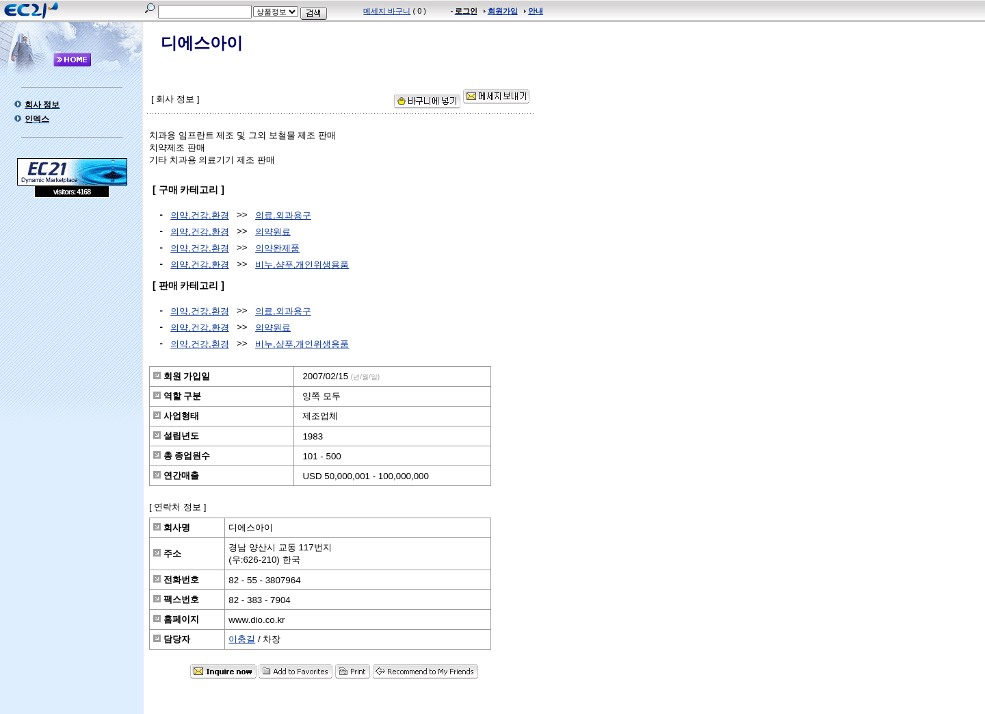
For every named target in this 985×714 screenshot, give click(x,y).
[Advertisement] (71, 297)
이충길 (241, 639)
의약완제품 (277, 248)
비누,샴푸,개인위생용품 (302, 264)
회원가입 (503, 11)
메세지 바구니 (386, 11)
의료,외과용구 (283, 215)
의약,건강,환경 (199, 215)
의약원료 (273, 232)
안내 (535, 11)
